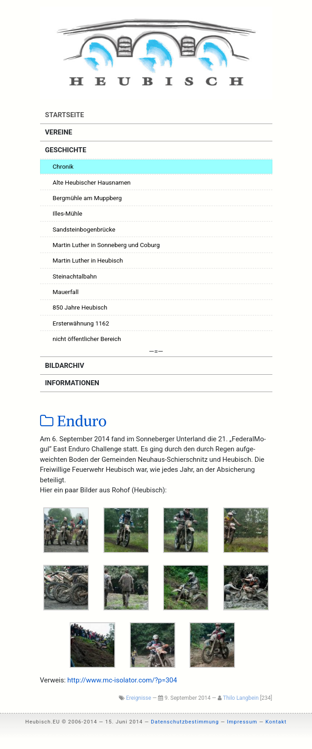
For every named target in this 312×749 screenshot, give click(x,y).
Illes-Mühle (67, 213)
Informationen (71, 383)
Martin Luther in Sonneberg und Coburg (106, 244)
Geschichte (64, 150)
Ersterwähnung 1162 (81, 323)
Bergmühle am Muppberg (87, 197)
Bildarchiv (63, 366)
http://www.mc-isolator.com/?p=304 (122, 680)
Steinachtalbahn (75, 276)
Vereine (57, 132)
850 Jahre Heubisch (80, 307)
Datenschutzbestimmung (185, 722)
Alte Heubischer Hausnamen (92, 182)
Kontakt (276, 722)
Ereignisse (138, 698)
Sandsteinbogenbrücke (84, 229)
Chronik (63, 166)
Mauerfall (66, 291)
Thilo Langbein (240, 698)
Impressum (242, 722)
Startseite (63, 115)
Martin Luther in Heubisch (88, 260)
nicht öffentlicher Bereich (87, 338)
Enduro (73, 421)
